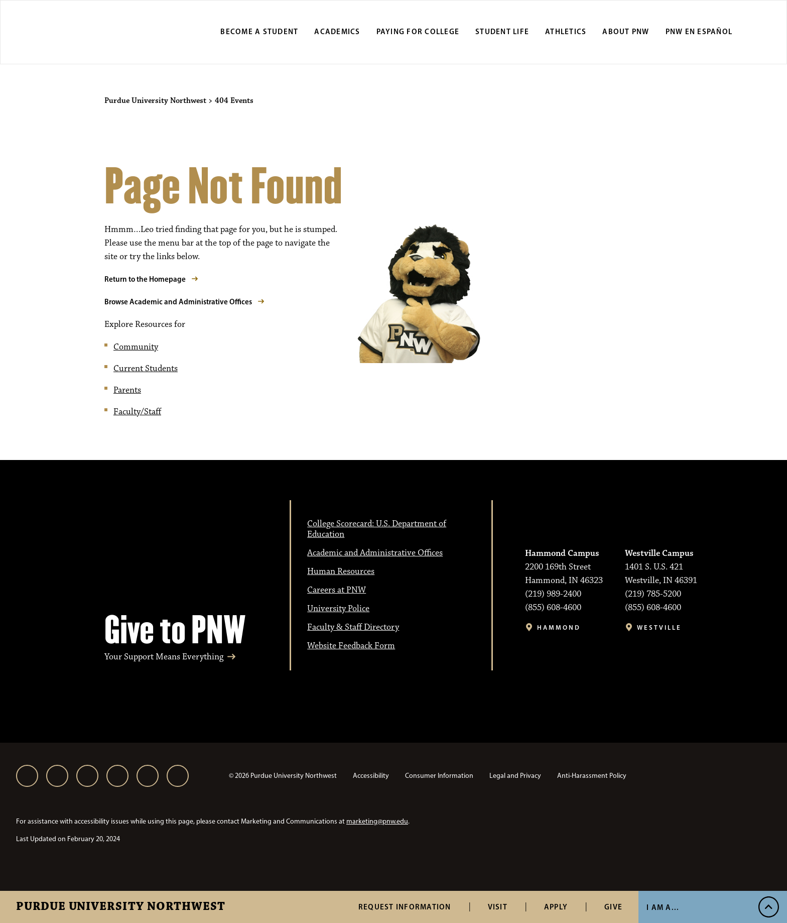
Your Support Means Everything (163, 657)
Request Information (404, 906)
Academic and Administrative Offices (375, 552)
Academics (337, 31)
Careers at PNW (336, 590)
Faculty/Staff (137, 411)
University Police (338, 608)
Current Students (145, 368)
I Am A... (662, 907)
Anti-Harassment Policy (591, 775)
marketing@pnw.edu (377, 821)
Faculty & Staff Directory (353, 627)
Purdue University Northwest (120, 907)
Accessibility (371, 775)
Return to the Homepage (145, 279)
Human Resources (340, 571)
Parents (127, 390)
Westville (659, 627)
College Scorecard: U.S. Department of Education (376, 529)
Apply (556, 906)
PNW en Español (699, 31)
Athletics (565, 31)
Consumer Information (439, 775)
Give (613, 906)
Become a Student (259, 31)
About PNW (625, 31)
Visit (497, 906)
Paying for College (418, 31)
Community (135, 347)
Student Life (502, 31)
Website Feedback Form (351, 645)
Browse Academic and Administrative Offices (178, 301)
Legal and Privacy (515, 775)
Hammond (559, 627)
